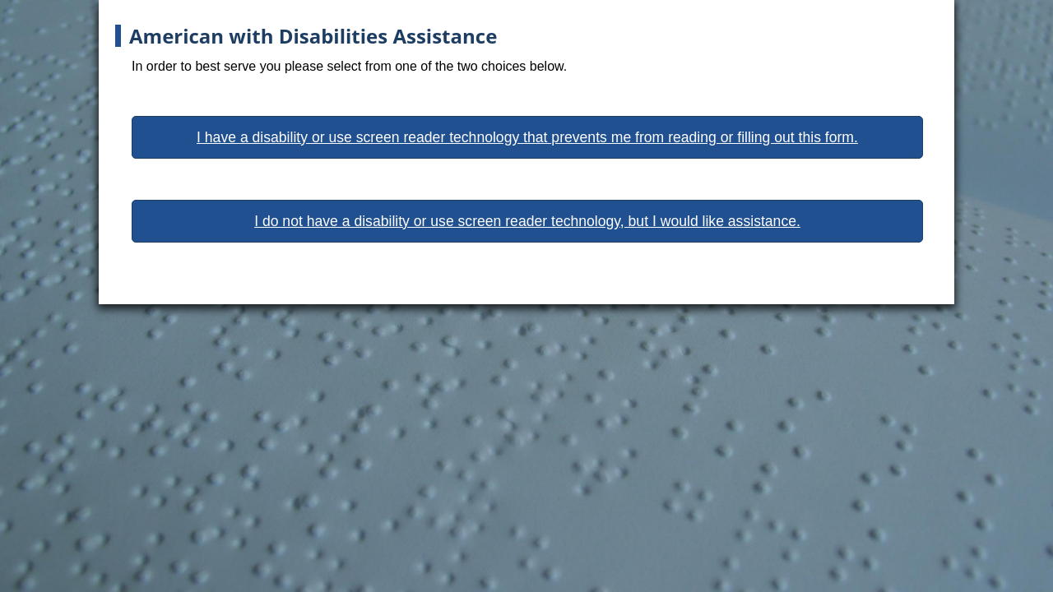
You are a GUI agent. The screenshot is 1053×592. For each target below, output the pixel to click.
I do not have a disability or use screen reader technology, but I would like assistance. (527, 221)
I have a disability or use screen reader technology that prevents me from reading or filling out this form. (527, 137)
